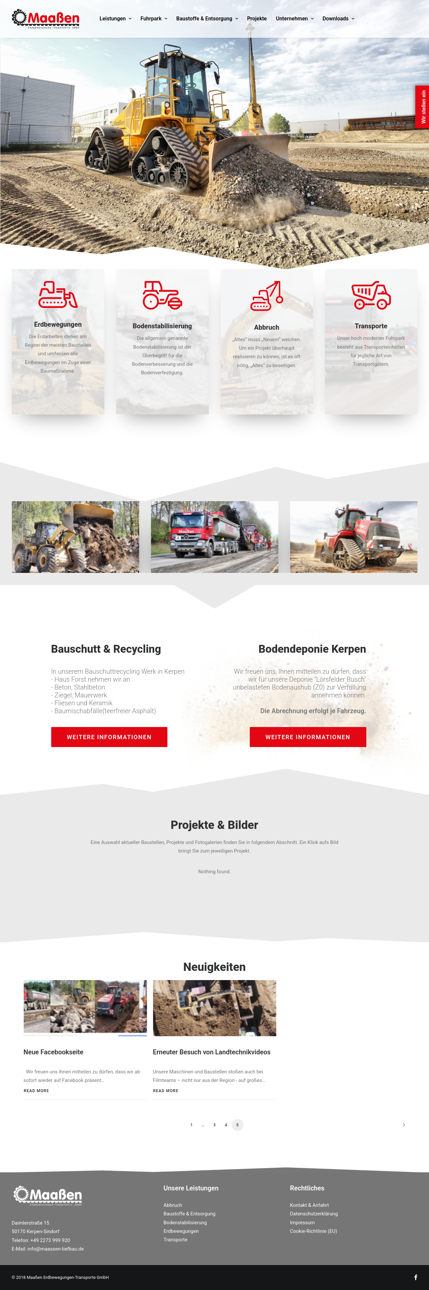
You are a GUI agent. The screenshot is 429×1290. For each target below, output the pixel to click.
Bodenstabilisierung (185, 1222)
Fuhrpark (153, 18)
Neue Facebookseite (54, 1052)
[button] (85, 1008)
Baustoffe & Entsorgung (207, 18)
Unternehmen (294, 18)
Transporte (175, 1239)
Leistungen (116, 18)
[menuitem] (115, 18)
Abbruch (172, 1205)
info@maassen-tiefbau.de (56, 1249)
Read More (36, 1090)
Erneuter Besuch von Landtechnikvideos (212, 1052)
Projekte (257, 18)
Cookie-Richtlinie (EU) (313, 1231)
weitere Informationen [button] (109, 737)
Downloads (338, 18)
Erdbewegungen (181, 1231)
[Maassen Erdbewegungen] (45, 19)
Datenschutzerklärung (314, 1213)
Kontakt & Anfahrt (309, 1205)
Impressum (302, 1222)
